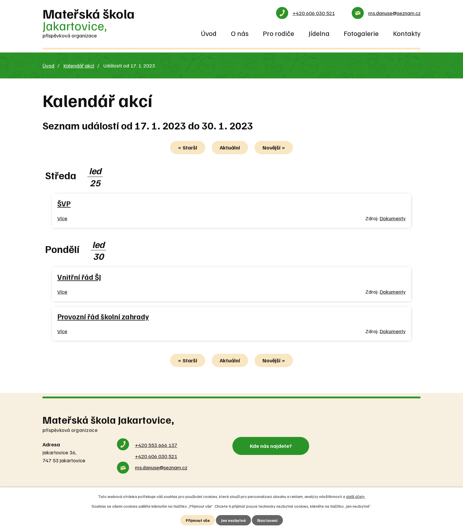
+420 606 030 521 (314, 13)
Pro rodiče (278, 33)
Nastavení (267, 520)
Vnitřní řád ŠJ (79, 277)
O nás (240, 33)
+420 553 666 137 (156, 445)
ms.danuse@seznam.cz (394, 13)
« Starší (187, 147)
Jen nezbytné (233, 520)
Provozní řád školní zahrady (103, 316)
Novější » (274, 147)
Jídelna (319, 33)
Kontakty (406, 33)
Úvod (208, 33)
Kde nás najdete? (271, 446)
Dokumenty (393, 218)
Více (62, 218)
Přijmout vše (198, 520)
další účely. (355, 496)
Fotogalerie (361, 33)
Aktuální (230, 147)
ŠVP (64, 203)
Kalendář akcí (78, 65)
